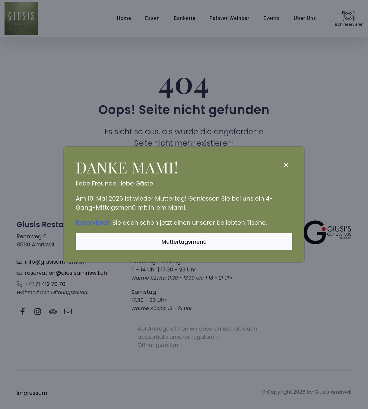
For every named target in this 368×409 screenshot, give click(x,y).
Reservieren (93, 222)
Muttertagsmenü (184, 242)
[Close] (286, 165)
